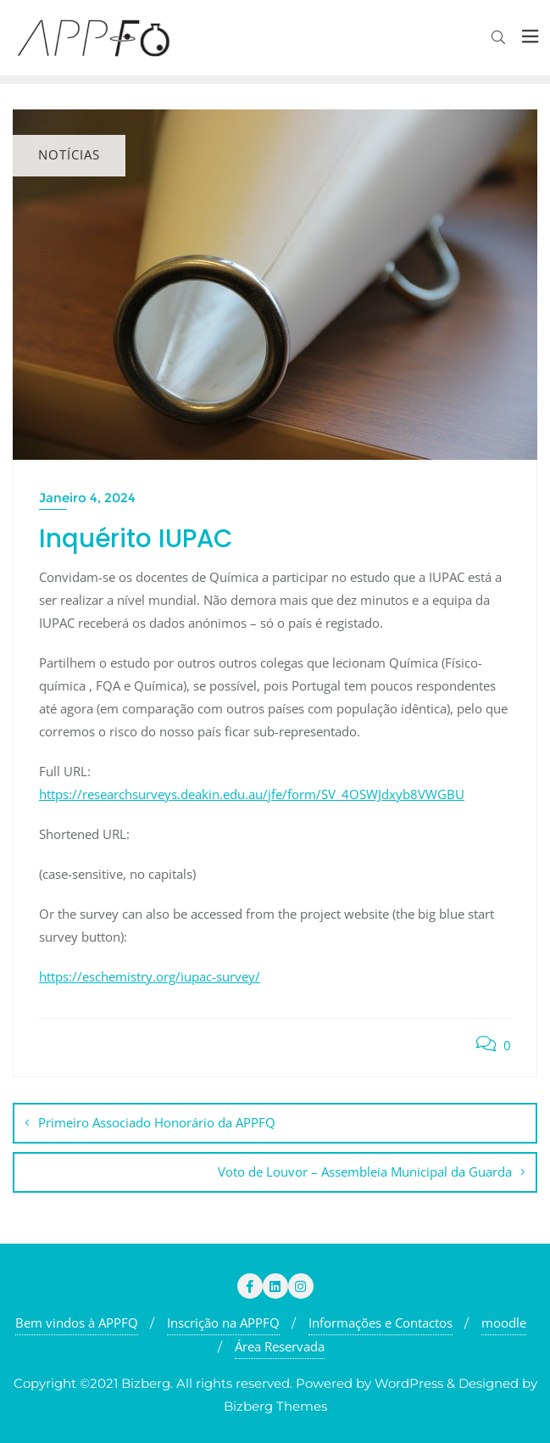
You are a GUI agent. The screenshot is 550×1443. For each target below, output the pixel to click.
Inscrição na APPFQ (223, 1322)
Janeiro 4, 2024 (87, 497)
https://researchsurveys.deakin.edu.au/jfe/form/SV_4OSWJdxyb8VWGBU (251, 794)
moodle (503, 1322)
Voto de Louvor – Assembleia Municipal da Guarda (365, 1171)
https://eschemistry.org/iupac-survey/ (149, 976)
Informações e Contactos (380, 1322)
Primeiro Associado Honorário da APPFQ (156, 1122)
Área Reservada (280, 1346)
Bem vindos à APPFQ (76, 1322)
